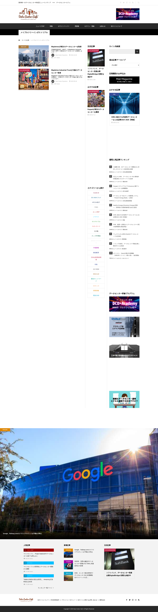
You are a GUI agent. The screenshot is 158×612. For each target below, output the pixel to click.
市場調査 (96, 248)
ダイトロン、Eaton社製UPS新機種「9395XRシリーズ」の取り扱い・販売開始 (126, 254)
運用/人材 (96, 286)
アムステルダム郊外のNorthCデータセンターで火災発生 (125, 235)
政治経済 (124, 248)
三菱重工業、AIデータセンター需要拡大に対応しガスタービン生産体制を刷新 (126, 168)
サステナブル (96, 221)
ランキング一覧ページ (45, 588)
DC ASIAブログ (96, 197)
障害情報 (124, 239)
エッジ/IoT (96, 212)
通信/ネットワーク (96, 280)
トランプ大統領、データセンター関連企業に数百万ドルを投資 (126, 245)
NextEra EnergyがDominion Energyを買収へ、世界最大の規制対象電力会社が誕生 (125, 206)
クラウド (96, 217)
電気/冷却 (125, 181)
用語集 (77, 26)
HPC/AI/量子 (126, 191)
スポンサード (125, 258)
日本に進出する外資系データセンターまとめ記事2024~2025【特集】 (126, 216)
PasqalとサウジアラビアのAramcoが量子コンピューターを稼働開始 (126, 187)
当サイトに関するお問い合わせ (87, 600)
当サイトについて (116, 26)
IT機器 (96, 207)
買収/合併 (125, 210)
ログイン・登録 (89, 26)
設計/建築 (96, 269)
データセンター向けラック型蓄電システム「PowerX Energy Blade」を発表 (125, 197)
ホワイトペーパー (63, 26)
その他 (96, 231)
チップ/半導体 (96, 236)
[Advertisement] (77, 14)
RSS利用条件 (55, 600)
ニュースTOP (40, 26)
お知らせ (102, 26)
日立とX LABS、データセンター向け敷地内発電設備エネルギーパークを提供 (126, 177)
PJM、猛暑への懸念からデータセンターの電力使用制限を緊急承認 (126, 225)
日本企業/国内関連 (127, 172)
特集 (51, 26)
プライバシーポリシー (68, 600)
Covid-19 (96, 193)
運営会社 (102, 600)
